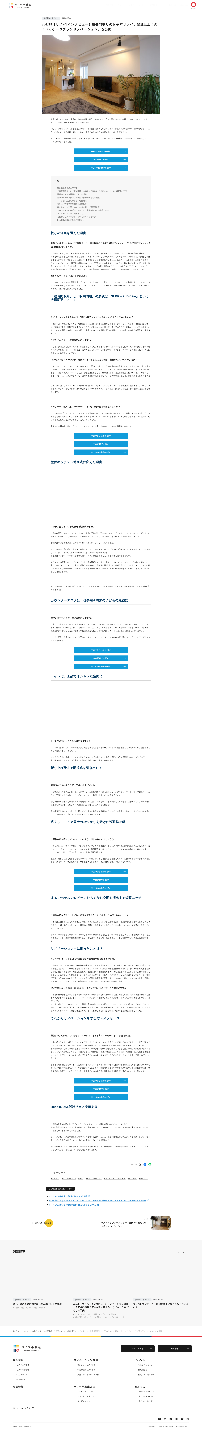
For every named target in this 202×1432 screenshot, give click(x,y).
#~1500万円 (77, 1317)
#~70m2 (98, 1317)
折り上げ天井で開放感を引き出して (72, 204)
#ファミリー (88, 1317)
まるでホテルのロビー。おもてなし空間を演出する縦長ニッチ (83, 210)
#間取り (42, 1307)
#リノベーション (69, 1179)
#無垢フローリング (94, 1179)
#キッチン (55, 1179)
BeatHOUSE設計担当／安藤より (70, 220)
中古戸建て (21, 1379)
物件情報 (99, 5)
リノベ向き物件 (22, 1370)
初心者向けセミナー (146, 1365)
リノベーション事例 (117, 5)
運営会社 (151, 1426)
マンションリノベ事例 (86, 1365)
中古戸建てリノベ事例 (86, 1370)
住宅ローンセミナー (146, 1375)
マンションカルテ (23, 1408)
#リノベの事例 (31, 1307)
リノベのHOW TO (145, 1396)
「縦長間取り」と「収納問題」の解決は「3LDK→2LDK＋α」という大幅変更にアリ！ (93, 191)
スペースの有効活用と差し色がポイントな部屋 (68, 1196)
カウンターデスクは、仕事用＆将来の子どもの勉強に (79, 198)
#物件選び (143, 1179)
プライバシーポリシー (165, 1426)
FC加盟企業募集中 (182, 1426)
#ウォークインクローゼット (113, 1317)
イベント (134, 5)
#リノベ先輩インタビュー (114, 1179)
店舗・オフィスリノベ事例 (88, 1375)
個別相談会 (142, 1370)
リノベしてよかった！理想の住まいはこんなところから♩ (73, 1205)
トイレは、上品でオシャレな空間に (72, 201)
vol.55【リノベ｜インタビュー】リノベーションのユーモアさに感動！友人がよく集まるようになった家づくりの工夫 (97, 1201)
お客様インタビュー (146, 1391)
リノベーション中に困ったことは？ (72, 214)
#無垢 (80, 1179)
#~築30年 (112, 1314)
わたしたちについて (85, 1391)
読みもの (180, 5)
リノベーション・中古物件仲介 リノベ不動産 (34, 1331)
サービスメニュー (84, 1401)
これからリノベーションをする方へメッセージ (76, 217)
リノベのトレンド (145, 1401)
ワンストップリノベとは (87, 1396)
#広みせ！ (132, 1179)
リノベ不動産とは (164, 5)
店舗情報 (147, 5)
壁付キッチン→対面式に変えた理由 (72, 194)
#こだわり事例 (18, 1307)
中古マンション (22, 1375)
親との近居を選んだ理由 (67, 188)
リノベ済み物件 (22, 1365)
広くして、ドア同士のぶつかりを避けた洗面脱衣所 (78, 207)
